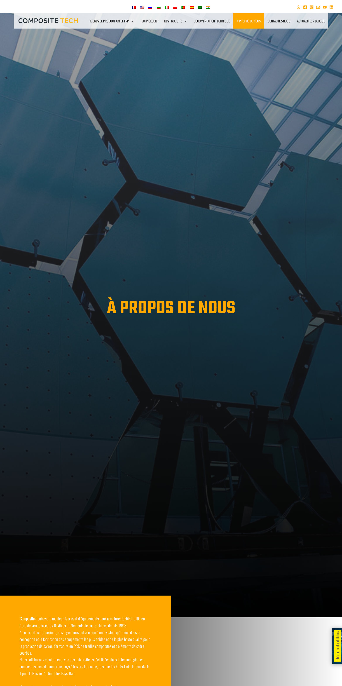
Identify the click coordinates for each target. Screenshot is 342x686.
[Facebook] (305, 7)
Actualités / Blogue (311, 21)
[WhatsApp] (299, 7)
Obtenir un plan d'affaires (337, 646)
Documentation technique (212, 21)
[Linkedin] (331, 7)
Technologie (148, 21)
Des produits (175, 21)
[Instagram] (312, 7)
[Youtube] (325, 7)
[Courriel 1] (318, 7)
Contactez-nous (279, 21)
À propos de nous (249, 21)
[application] (131, 21)
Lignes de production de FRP (111, 21)
